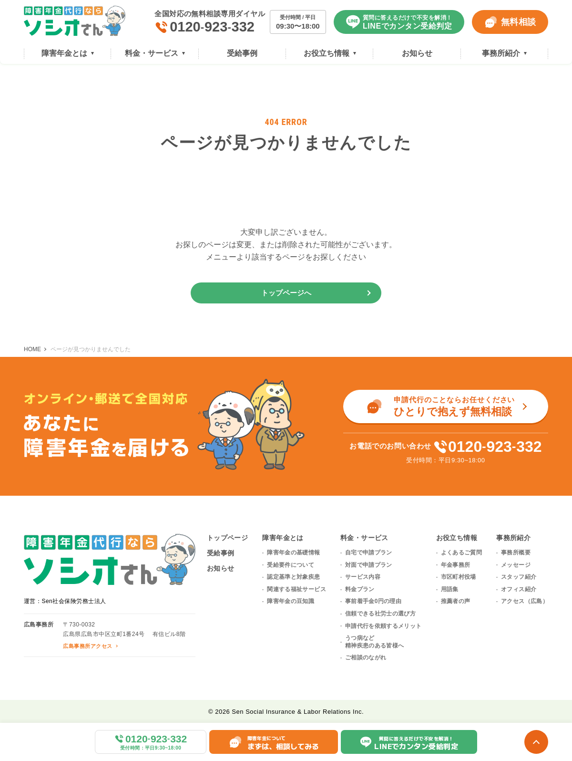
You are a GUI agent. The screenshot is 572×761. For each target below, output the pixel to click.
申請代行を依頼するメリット (383, 626)
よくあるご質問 (461, 552)
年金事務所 (455, 565)
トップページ (227, 538)
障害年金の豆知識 (290, 601)
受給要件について (290, 565)
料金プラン (360, 589)
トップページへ (286, 293)
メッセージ (516, 565)
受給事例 (221, 553)
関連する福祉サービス (296, 589)
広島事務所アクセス (87, 646)
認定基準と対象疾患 (293, 576)
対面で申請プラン (368, 565)
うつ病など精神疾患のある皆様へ (374, 642)
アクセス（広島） (524, 601)
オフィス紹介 (518, 589)
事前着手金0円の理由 (373, 601)
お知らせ (221, 568)
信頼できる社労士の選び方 (380, 613)
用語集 (450, 589)
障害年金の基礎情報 (293, 552)
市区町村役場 (458, 576)
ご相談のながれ (366, 657)
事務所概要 (516, 552)
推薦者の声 (455, 601)
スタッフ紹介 (518, 576)
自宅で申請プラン (368, 552)
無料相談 (510, 22)
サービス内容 (362, 576)
